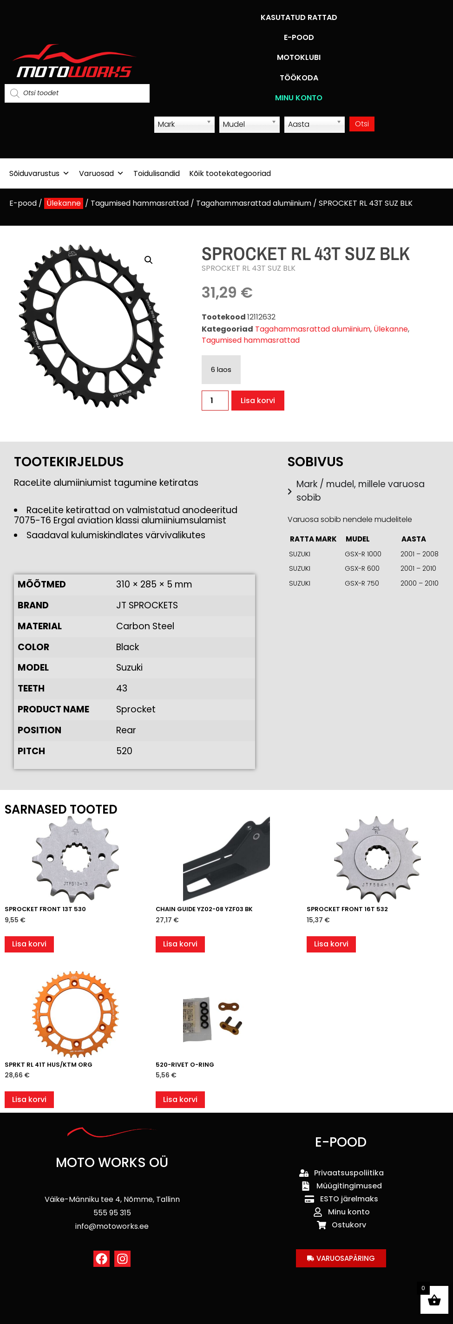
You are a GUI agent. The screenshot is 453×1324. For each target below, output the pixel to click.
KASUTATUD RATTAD (299, 17)
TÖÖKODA (299, 77)
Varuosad (101, 173)
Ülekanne (63, 203)
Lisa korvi (258, 400)
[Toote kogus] (215, 401)
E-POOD (299, 37)
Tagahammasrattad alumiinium (253, 203)
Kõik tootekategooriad (230, 173)
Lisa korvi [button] (29, 944)
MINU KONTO (298, 97)
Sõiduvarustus (39, 173)
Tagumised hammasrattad (140, 203)
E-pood (23, 203)
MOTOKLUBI (299, 57)
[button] (148, 260)
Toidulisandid (156, 173)
